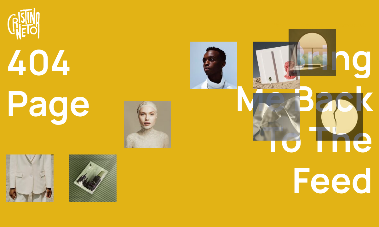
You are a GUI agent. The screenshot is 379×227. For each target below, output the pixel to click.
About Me (312, 25)
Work (278, 25)
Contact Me (353, 25)
